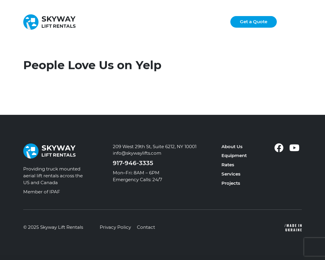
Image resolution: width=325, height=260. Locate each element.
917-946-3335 (133, 163)
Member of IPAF (41, 192)
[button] (296, 22)
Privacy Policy (115, 227)
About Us (232, 146)
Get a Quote (253, 21)
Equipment (234, 155)
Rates (227, 164)
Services (230, 174)
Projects (230, 183)
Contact (146, 227)
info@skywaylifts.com (137, 153)
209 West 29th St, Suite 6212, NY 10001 (154, 146)
